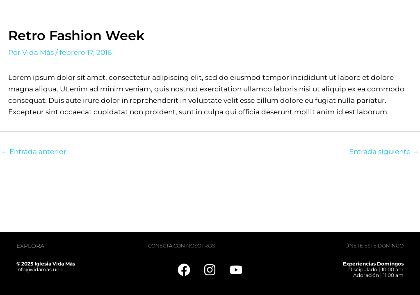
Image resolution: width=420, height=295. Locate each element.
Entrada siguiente (384, 151)
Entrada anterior (33, 151)
